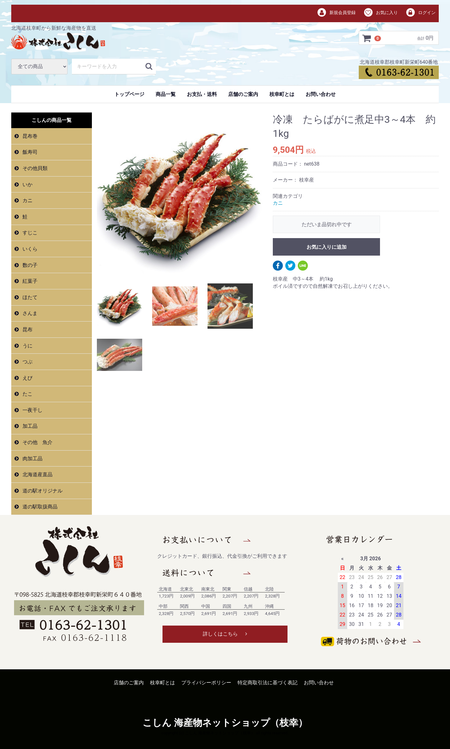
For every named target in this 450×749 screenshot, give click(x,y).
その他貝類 (34, 168)
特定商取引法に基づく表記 (268, 683)
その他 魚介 (36, 442)
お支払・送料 (202, 94)
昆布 (26, 329)
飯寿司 (29, 152)
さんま (29, 313)
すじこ (29, 233)
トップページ (129, 94)
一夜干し (31, 410)
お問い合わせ (321, 94)
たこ (26, 394)
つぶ (26, 362)
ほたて (29, 297)
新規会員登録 (336, 13)
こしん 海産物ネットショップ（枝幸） (224, 722)
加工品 (29, 426)
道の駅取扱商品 (39, 507)
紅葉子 (29, 281)
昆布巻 (29, 136)
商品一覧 (166, 94)
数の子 (29, 265)
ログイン (420, 13)
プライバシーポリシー (206, 683)
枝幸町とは (281, 94)
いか (26, 184)
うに (26, 345)
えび (26, 378)
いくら (29, 249)
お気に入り (380, 13)
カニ (26, 200)
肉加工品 (31, 459)
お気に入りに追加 (327, 247)
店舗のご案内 (243, 94)
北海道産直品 (36, 474)
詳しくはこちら (225, 634)
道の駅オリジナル (41, 491)
